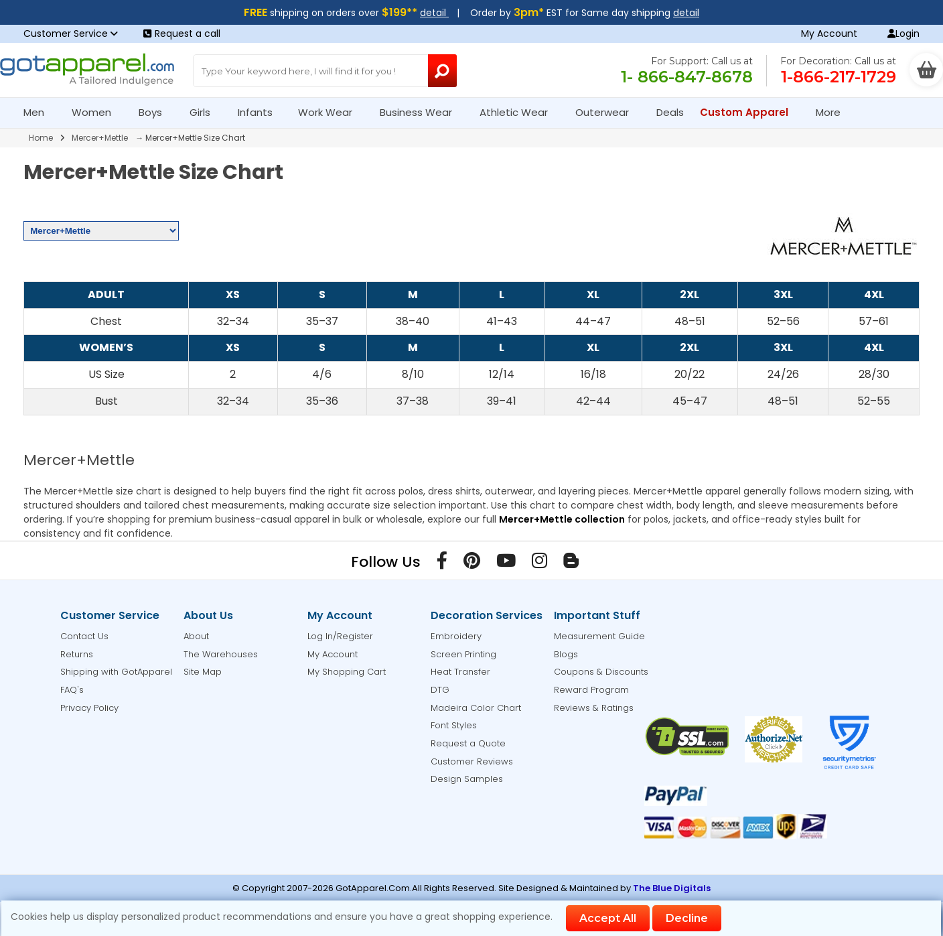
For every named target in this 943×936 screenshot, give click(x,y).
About (196, 636)
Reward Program (591, 689)
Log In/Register (340, 636)
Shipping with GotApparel (116, 671)
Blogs (566, 654)
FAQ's (72, 689)
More (834, 112)
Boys (156, 112)
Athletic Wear (519, 112)
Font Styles (454, 725)
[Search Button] (442, 70)
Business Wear (421, 112)
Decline (687, 918)
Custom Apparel (750, 112)
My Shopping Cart (346, 671)
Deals (670, 112)
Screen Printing (463, 654)
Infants (259, 112)
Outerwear (607, 112)
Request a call (181, 33)
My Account (829, 33)
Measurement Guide (599, 636)
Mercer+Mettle (100, 137)
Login (903, 33)
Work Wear (331, 112)
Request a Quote (468, 743)
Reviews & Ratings (594, 707)
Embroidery (456, 636)
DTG (440, 689)
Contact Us (84, 636)
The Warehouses (221, 654)
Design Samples (467, 779)
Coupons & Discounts (601, 671)
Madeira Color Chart (476, 707)
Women (97, 112)
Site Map (203, 671)
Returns (76, 654)
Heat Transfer (460, 671)
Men (39, 112)
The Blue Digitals (672, 888)
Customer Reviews (472, 761)
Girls (206, 112)
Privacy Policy (89, 707)
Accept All (607, 918)
